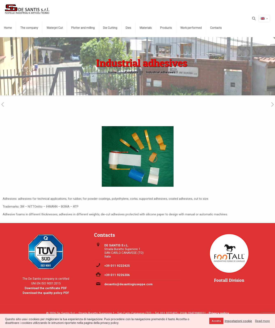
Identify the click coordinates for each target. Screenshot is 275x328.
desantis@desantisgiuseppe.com (128, 284)
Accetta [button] (216, 320)
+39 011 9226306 (117, 275)
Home (112, 72)
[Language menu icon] (264, 18)
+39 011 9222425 (117, 266)
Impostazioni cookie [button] (238, 321)
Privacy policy (219, 313)
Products (131, 72)
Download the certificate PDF (46, 288)
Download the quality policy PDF (46, 293)
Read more (262, 321)
